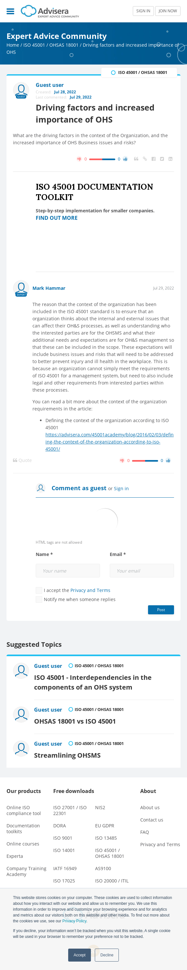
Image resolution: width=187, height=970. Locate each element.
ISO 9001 (62, 838)
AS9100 (103, 868)
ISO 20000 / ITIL (112, 881)
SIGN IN (143, 11)
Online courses (22, 844)
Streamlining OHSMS (67, 755)
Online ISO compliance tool (23, 810)
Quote (22, 460)
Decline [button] (106, 955)
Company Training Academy (26, 871)
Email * (118, 554)
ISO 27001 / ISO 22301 (70, 810)
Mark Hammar (48, 288)
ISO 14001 (64, 850)
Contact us (151, 820)
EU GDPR (104, 825)
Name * (44, 554)
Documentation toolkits (23, 828)
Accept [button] (80, 955)
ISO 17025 (64, 881)
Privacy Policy (74, 921)
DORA (59, 825)
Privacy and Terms (90, 590)
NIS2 (100, 807)
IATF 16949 (65, 868)
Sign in (121, 488)
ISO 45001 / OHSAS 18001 (51, 45)
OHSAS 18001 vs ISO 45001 (75, 721)
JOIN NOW (168, 11)
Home (12, 45)
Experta (14, 856)
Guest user (48, 665)
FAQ (144, 832)
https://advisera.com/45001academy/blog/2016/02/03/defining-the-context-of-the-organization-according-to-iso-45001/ (109, 442)
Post (161, 609)
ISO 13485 (106, 838)
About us (150, 807)
